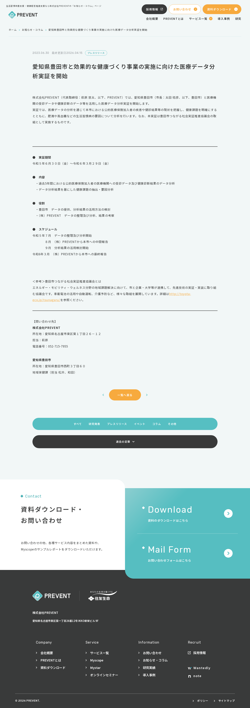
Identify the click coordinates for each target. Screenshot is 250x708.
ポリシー (202, 700)
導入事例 (224, 18)
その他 (172, 424)
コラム (156, 424)
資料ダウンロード (222, 9)
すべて (78, 424)
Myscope (96, 660)
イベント (139, 424)
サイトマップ (226, 700)
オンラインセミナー (104, 675)
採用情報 (154, 9)
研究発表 (94, 424)
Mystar (95, 667)
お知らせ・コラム (32, 29)
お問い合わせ (185, 9)
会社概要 (152, 18)
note (195, 675)
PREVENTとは (173, 18)
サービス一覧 (99, 653)
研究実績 (149, 667)
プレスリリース (117, 424)
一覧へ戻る (125, 395)
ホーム (13, 29)
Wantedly (199, 667)
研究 (238, 18)
